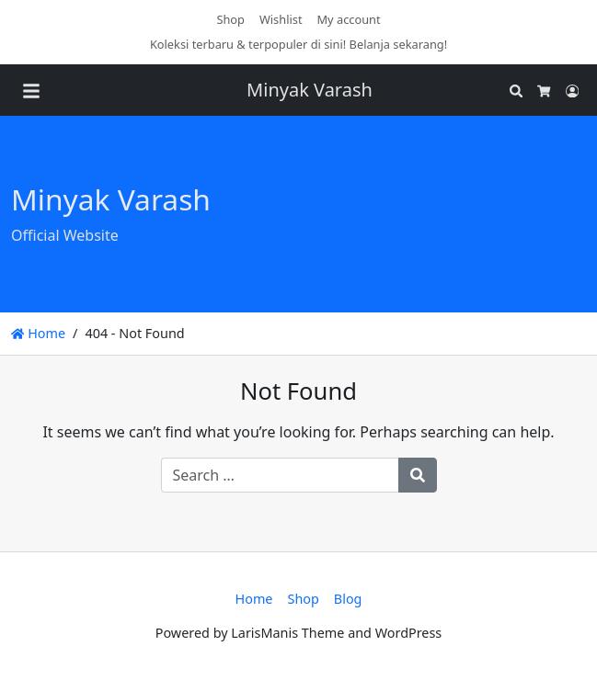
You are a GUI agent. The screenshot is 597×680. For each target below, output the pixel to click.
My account (349, 19)
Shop (230, 19)
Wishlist (281, 19)
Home (38, 333)
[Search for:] (280, 475)
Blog (348, 598)
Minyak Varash (310, 89)
